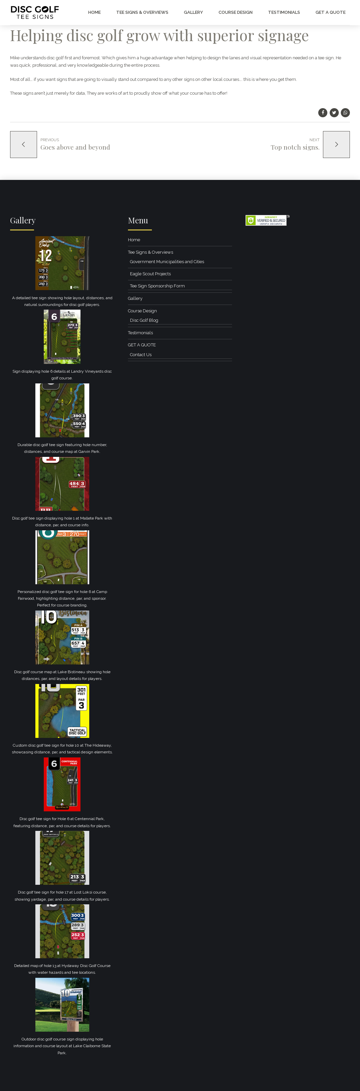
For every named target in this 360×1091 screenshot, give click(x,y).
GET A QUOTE (331, 12)
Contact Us (141, 354)
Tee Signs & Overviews (142, 12)
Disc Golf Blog (144, 320)
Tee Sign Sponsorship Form (157, 285)
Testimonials (284, 12)
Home (94, 12)
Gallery (193, 12)
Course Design (236, 12)
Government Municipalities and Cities (167, 261)
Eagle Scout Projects (150, 273)
